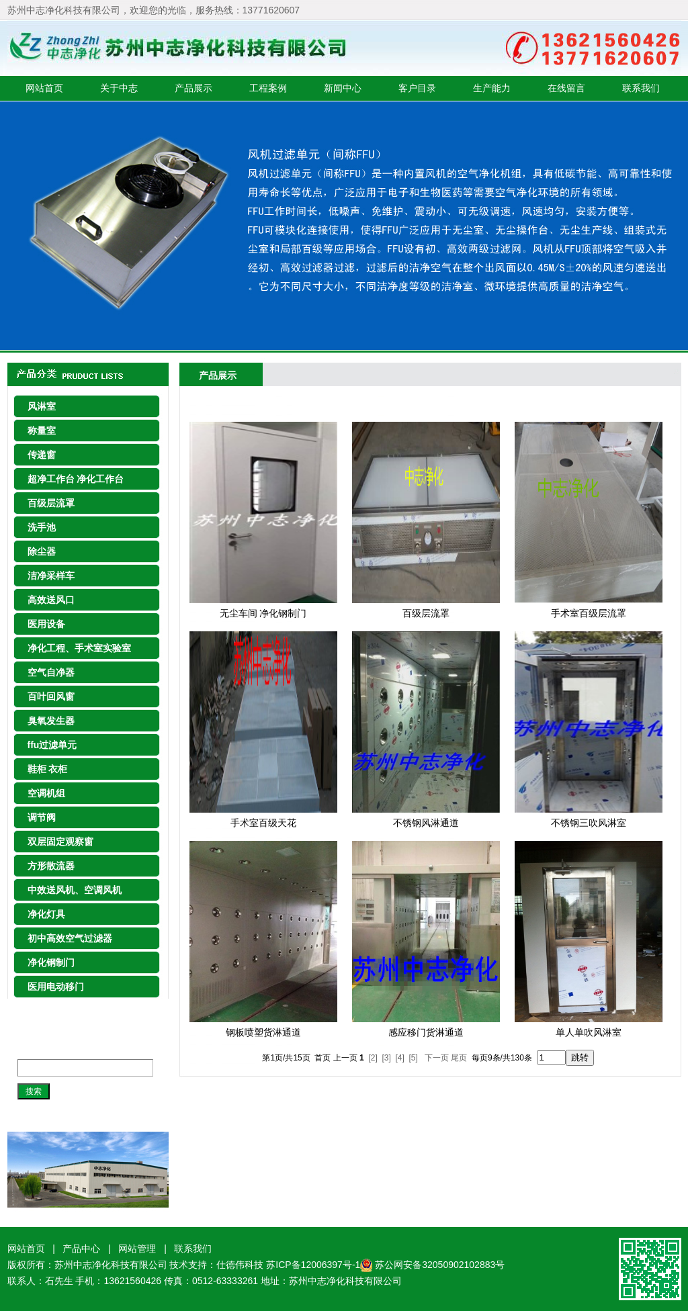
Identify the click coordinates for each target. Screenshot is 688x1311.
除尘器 (42, 551)
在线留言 (566, 88)
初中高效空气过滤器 (70, 938)
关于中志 (119, 88)
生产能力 (492, 88)
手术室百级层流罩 (588, 613)
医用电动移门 (56, 986)
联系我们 (641, 88)
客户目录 (417, 88)
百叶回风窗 (51, 696)
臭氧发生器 (51, 720)
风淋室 (42, 406)
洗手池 (42, 527)
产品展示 (193, 88)
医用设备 (46, 624)
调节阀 (42, 817)
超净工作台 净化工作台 (76, 478)
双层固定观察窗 (60, 841)
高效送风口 (51, 599)
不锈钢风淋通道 (426, 822)
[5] (413, 1058)
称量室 (42, 430)
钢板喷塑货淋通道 (263, 1032)
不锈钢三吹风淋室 (588, 822)
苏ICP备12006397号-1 (319, 1264)
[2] (372, 1058)
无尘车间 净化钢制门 (263, 613)
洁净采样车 (51, 575)
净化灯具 (46, 914)
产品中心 (81, 1248)
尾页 (459, 1058)
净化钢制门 (51, 962)
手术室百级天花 (263, 822)
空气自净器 (51, 672)
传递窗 (42, 454)
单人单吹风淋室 (588, 1032)
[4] (400, 1058)
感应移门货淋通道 (426, 1032)
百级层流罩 (51, 503)
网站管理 (137, 1248)
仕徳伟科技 (239, 1264)
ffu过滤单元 (52, 744)
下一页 (437, 1058)
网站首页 (44, 88)
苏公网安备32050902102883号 (440, 1264)
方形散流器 (51, 865)
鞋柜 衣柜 (48, 769)
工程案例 (268, 88)
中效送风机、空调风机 (75, 890)
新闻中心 (342, 88)
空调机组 (46, 793)
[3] (386, 1058)
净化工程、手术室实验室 (79, 648)
